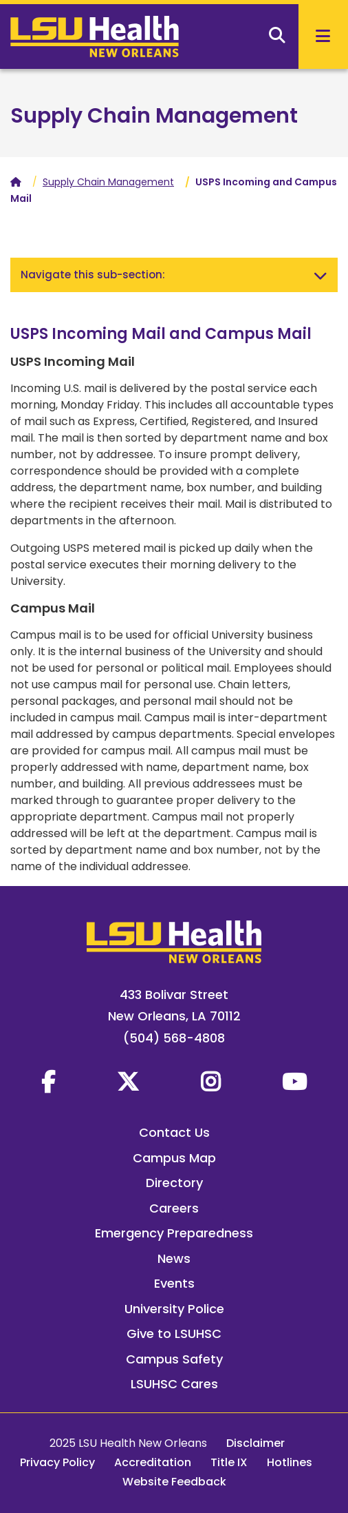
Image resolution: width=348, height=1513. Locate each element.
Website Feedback (174, 1482)
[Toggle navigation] (320, 275)
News (174, 1258)
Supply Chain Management (154, 115)
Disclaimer (255, 1443)
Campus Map (174, 1157)
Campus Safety (174, 1359)
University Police (174, 1308)
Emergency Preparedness (174, 1233)
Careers (174, 1208)
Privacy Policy (57, 1462)
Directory (174, 1182)
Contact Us (174, 1132)
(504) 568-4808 (174, 1038)
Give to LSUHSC (174, 1333)
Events (174, 1283)
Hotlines (289, 1462)
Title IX (229, 1462)
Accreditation (152, 1462)
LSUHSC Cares (174, 1383)
